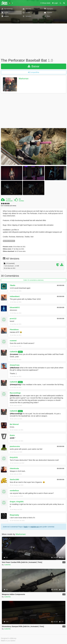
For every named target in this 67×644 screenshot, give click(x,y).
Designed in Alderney (8, 638)
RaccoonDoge (15, 393)
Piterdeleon (14, 329)
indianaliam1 (15, 296)
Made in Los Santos (8, 641)
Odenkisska (14, 468)
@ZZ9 (12, 438)
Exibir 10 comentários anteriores (33, 280)
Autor (20, 351)
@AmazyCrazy (15, 384)
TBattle (12, 285)
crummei (13, 341)
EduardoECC (15, 307)
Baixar (33, 66)
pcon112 (13, 318)
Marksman (23, 78)
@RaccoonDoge (16, 414)
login (26, 527)
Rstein (12, 435)
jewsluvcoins (15, 446)
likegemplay (14, 515)
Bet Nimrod (14, 424)
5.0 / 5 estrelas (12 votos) (8, 205)
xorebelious (14, 490)
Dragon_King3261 (17, 502)
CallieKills (14, 352)
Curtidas (21, 200)
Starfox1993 (14, 479)
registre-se (34, 527)
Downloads (9, 200)
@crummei (14, 354)
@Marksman (14, 368)
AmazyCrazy (14, 365)
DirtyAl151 (14, 457)
